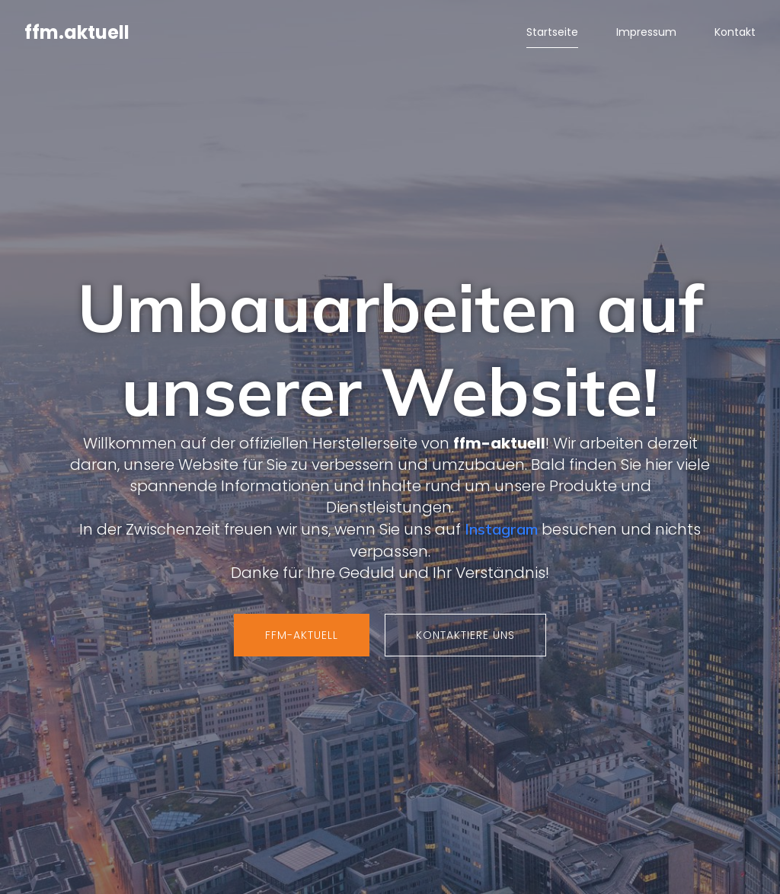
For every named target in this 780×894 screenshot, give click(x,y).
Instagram (501, 530)
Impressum (646, 34)
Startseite (552, 34)
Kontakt (735, 34)
